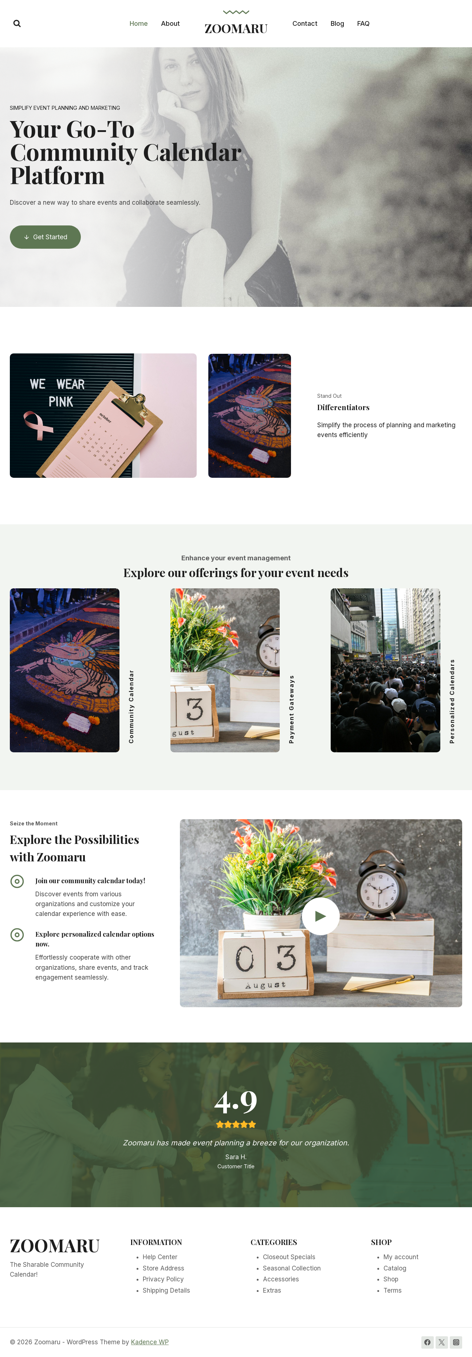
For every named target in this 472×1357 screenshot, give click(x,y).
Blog (337, 23)
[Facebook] (427, 1342)
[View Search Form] (17, 23)
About (170, 23)
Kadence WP (150, 1342)
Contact (305, 23)
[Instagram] (456, 1342)
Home (139, 23)
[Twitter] (442, 1342)
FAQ (363, 23)
